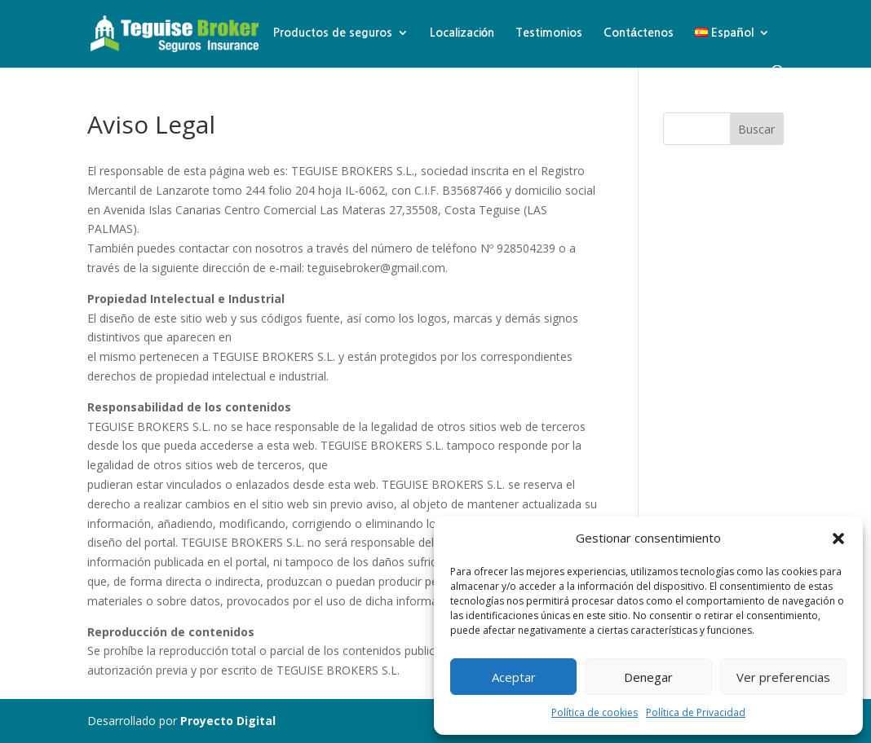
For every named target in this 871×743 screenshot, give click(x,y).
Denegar (648, 677)
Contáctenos (639, 32)
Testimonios (548, 32)
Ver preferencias (783, 677)
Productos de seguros (332, 32)
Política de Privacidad (695, 712)
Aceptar (514, 677)
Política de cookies (594, 712)
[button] (838, 538)
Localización (462, 32)
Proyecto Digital (228, 720)
